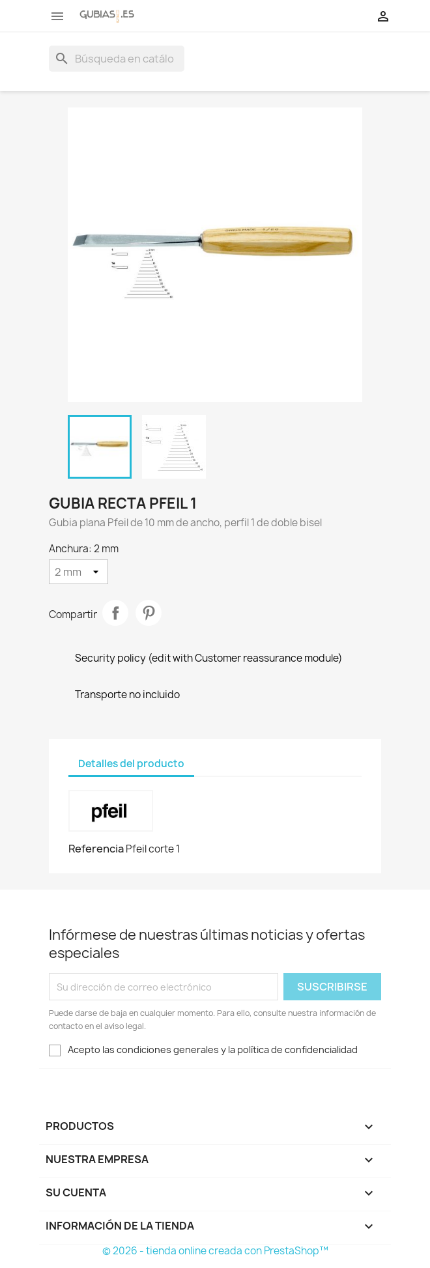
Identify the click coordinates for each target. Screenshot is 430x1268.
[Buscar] (116, 59)
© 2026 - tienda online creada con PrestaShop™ (215, 1251)
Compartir (115, 613)
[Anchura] (78, 571)
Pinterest (149, 613)
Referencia (96, 848)
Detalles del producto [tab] (131, 763)
